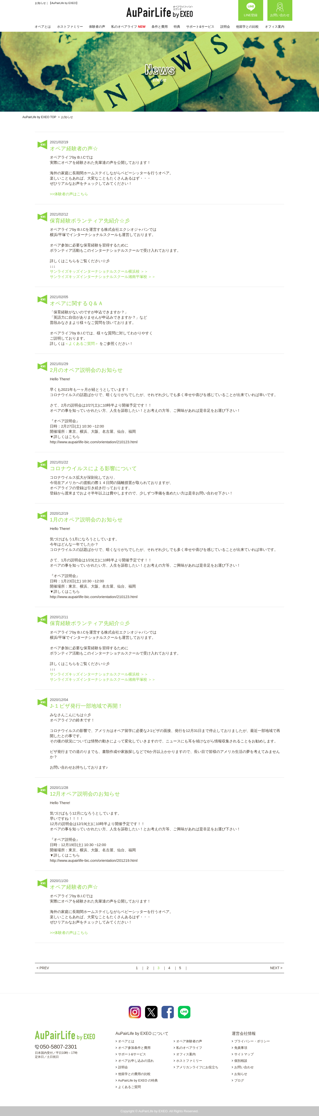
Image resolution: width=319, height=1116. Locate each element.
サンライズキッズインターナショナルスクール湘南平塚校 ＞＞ (103, 276)
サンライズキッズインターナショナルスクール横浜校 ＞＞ (99, 271)
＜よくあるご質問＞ (82, 343)
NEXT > (276, 968)
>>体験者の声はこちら (69, 194)
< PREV (42, 968)
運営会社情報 (244, 1033)
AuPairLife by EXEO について (142, 1033)
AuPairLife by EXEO (159, 12)
